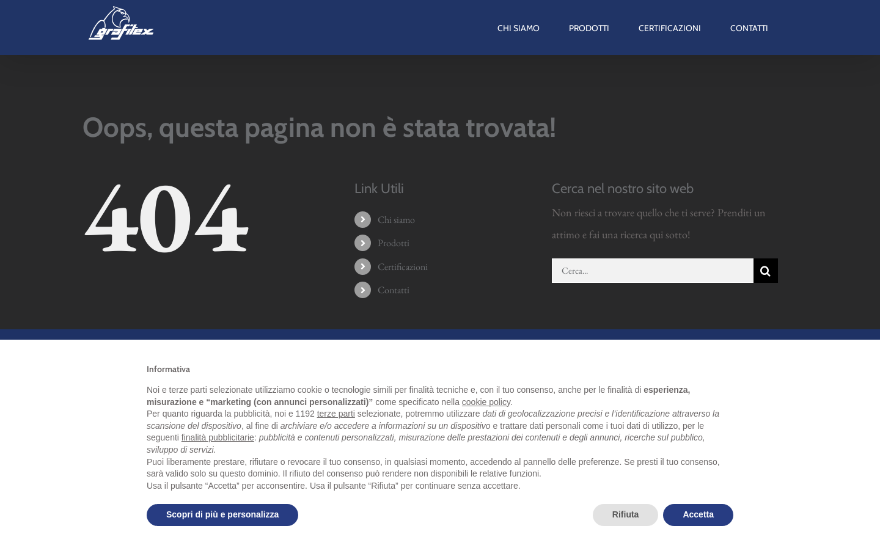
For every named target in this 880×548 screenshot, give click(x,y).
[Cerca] (766, 270)
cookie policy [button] (486, 402)
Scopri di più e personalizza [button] (222, 514)
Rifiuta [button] (625, 514)
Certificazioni (403, 266)
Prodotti (393, 242)
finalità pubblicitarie (218, 437)
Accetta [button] (698, 514)
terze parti (336, 413)
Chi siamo (396, 219)
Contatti (393, 289)
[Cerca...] (653, 270)
